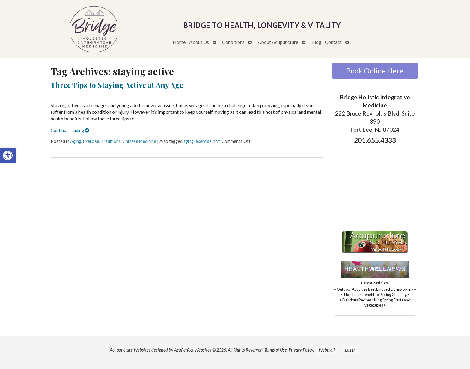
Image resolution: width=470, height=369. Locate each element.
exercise (203, 141)
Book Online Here (374, 70)
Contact (333, 42)
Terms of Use (275, 349)
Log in (350, 349)
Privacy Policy (301, 349)
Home (179, 42)
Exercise (91, 141)
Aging (75, 141)
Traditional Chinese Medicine (128, 141)
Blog (316, 42)
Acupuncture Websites (130, 349)
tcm (217, 141)
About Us (199, 42)
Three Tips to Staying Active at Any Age (117, 85)
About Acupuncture (278, 42)
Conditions (233, 42)
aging (188, 141)
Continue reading (70, 130)
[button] (8, 155)
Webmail (327, 349)
